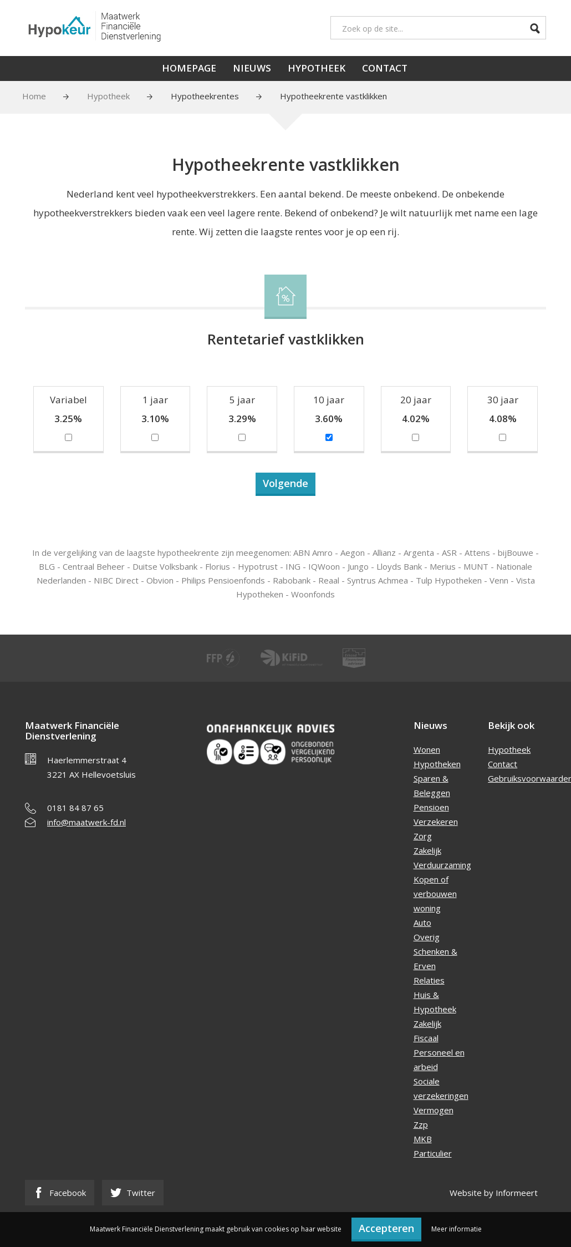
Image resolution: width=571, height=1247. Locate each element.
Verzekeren (436, 821)
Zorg (423, 836)
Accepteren (386, 1228)
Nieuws (252, 68)
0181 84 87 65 (75, 807)
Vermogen (433, 1110)
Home (34, 96)
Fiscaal (426, 1037)
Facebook (59, 1192)
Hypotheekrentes (205, 96)
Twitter (132, 1192)
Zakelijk (427, 850)
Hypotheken (437, 763)
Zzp (421, 1124)
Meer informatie (456, 1229)
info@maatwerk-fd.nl (86, 822)
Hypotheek (316, 68)
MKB (423, 1138)
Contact (384, 68)
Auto (422, 922)
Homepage (189, 68)
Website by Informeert (494, 1192)
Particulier (433, 1153)
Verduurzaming (442, 864)
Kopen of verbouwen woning (435, 894)
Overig (427, 936)
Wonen (427, 749)
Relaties (429, 980)
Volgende (285, 483)
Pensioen (431, 807)
